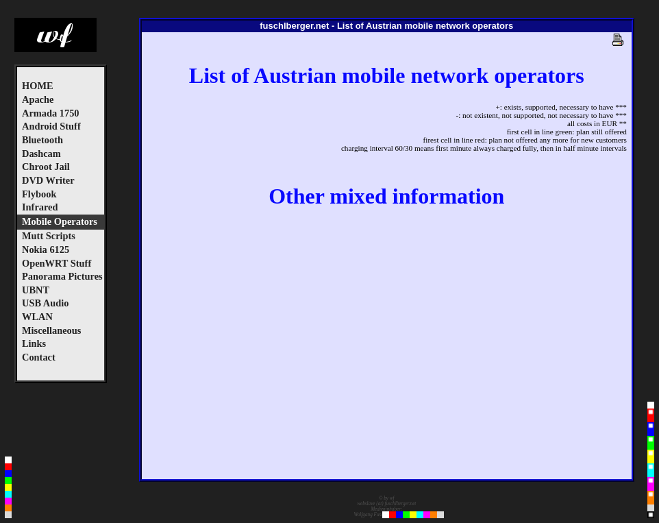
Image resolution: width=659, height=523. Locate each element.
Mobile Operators (59, 221)
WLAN (37, 316)
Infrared (40, 207)
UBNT (35, 289)
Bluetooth (42, 139)
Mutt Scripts (48, 235)
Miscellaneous (51, 330)
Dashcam (41, 153)
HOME (37, 85)
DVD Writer (48, 180)
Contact (38, 357)
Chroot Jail (46, 166)
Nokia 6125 (45, 249)
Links (34, 343)
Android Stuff (51, 126)
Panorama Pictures (62, 276)
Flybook (39, 193)
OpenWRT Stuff (56, 263)
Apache (37, 99)
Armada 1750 (50, 113)
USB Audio (45, 302)
